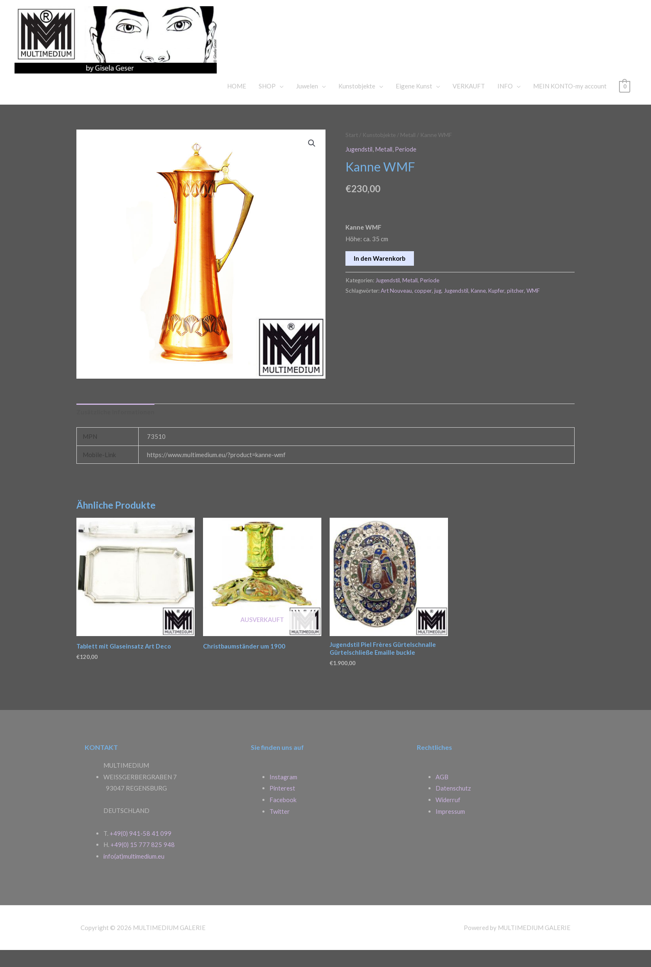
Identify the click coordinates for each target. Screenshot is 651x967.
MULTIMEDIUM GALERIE (355, 43)
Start (352, 150)
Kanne (479, 305)
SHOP (267, 101)
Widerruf (448, 816)
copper (423, 305)
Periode (408, 164)
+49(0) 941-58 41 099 (141, 850)
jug (438, 305)
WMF (536, 305)
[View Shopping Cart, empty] (624, 101)
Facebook (282, 816)
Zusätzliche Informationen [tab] (115, 428)
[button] (311, 159)
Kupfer (498, 305)
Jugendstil (359, 164)
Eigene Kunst (414, 101)
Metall (411, 150)
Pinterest (282, 804)
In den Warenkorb (380, 273)
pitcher (517, 305)
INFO (505, 101)
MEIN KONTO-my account (570, 101)
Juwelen (307, 101)
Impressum (450, 828)
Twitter (279, 828)
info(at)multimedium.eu (134, 872)
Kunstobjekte (356, 101)
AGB (442, 793)
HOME (236, 101)
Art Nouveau (396, 305)
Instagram (283, 793)
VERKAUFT (469, 101)
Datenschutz (453, 804)
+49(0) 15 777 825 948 (142, 861)
